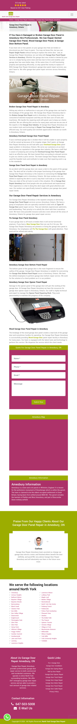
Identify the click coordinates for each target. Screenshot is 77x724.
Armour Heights (16, 595)
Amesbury (14, 593)
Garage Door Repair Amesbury (25, 20)
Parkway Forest (46, 606)
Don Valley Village (17, 613)
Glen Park (14, 622)
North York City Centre (48, 604)
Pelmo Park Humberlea (49, 611)
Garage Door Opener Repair (54, 674)
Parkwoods (45, 609)
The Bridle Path (46, 618)
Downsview (15, 616)
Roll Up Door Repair (54, 672)
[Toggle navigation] (72, 14)
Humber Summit (16, 634)
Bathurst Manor (16, 597)
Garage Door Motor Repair (54, 683)
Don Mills (14, 611)
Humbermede (15, 636)
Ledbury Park (45, 595)
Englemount (15, 618)
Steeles (43, 616)
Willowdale (44, 632)
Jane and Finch (16, 639)
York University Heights (49, 639)
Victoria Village (46, 625)
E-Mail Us (25, 708)
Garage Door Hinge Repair (54, 680)
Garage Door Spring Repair (54, 669)
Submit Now (38, 402)
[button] (32, 541)
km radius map (39, 444)
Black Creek (15, 606)
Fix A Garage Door (54, 663)
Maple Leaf (45, 597)
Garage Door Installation (54, 666)
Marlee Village (46, 600)
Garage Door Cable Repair (54, 689)
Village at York (46, 627)
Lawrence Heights (17, 643)
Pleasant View (46, 613)
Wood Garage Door (36, 337)
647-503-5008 (25, 704)
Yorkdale (44, 641)
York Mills (44, 636)
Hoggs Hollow (15, 632)
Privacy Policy (54, 692)
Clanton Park (15, 609)
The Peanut (45, 620)
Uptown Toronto (46, 622)
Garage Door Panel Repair (54, 686)
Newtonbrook (45, 602)
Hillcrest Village (16, 629)
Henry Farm (15, 627)
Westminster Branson (48, 629)
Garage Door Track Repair (54, 677)
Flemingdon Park (16, 620)
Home (11, 20)
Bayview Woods (16, 602)
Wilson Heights (46, 634)
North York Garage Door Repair (53, 721)
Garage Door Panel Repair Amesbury (48, 20)
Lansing (13, 641)
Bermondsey (15, 604)
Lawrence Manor (46, 593)
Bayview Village (16, 600)
